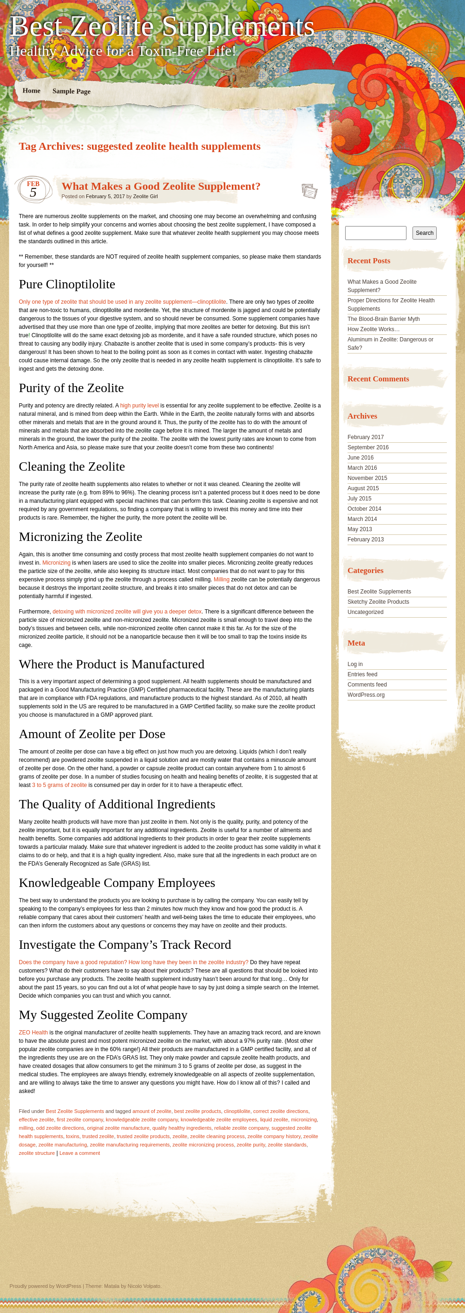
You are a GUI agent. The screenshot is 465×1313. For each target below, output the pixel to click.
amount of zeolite (151, 1111)
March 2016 (362, 468)
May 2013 (359, 529)
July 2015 (359, 498)
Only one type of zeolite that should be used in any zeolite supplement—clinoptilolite (122, 302)
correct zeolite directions (280, 1111)
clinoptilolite (237, 1111)
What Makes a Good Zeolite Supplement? (161, 186)
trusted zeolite (98, 1136)
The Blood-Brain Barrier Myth (383, 319)
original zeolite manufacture (118, 1128)
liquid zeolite (274, 1119)
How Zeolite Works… (373, 329)
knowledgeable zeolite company (142, 1119)
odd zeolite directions (60, 1128)
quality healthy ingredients (181, 1128)
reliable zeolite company (241, 1128)
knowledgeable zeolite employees (219, 1119)
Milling (221, 579)
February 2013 (365, 539)
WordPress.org (366, 695)
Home (31, 90)
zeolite (179, 1136)
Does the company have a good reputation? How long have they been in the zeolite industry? (134, 962)
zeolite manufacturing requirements (130, 1144)
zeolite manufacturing (63, 1144)
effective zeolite (36, 1119)
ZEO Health (33, 1032)
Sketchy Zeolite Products (378, 602)
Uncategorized (365, 612)
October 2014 (364, 509)
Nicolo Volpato (144, 1286)
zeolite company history (274, 1136)
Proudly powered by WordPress (45, 1286)
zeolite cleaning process (217, 1136)
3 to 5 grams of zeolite (59, 785)
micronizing (304, 1119)
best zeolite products (197, 1111)
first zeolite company (80, 1119)
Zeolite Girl (145, 196)
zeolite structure (37, 1153)
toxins (72, 1136)
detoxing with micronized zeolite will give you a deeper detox (127, 611)
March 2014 (362, 519)
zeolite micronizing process (203, 1144)
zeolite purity (251, 1144)
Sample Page (71, 91)
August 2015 (363, 488)
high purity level (139, 405)
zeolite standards (287, 1144)
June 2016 (360, 457)
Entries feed (362, 674)
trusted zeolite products (143, 1136)
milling (26, 1128)
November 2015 (367, 478)
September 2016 (368, 447)
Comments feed (367, 684)
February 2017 (365, 437)
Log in (355, 664)
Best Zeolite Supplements (162, 26)
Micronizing (56, 563)
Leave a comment (79, 1153)
